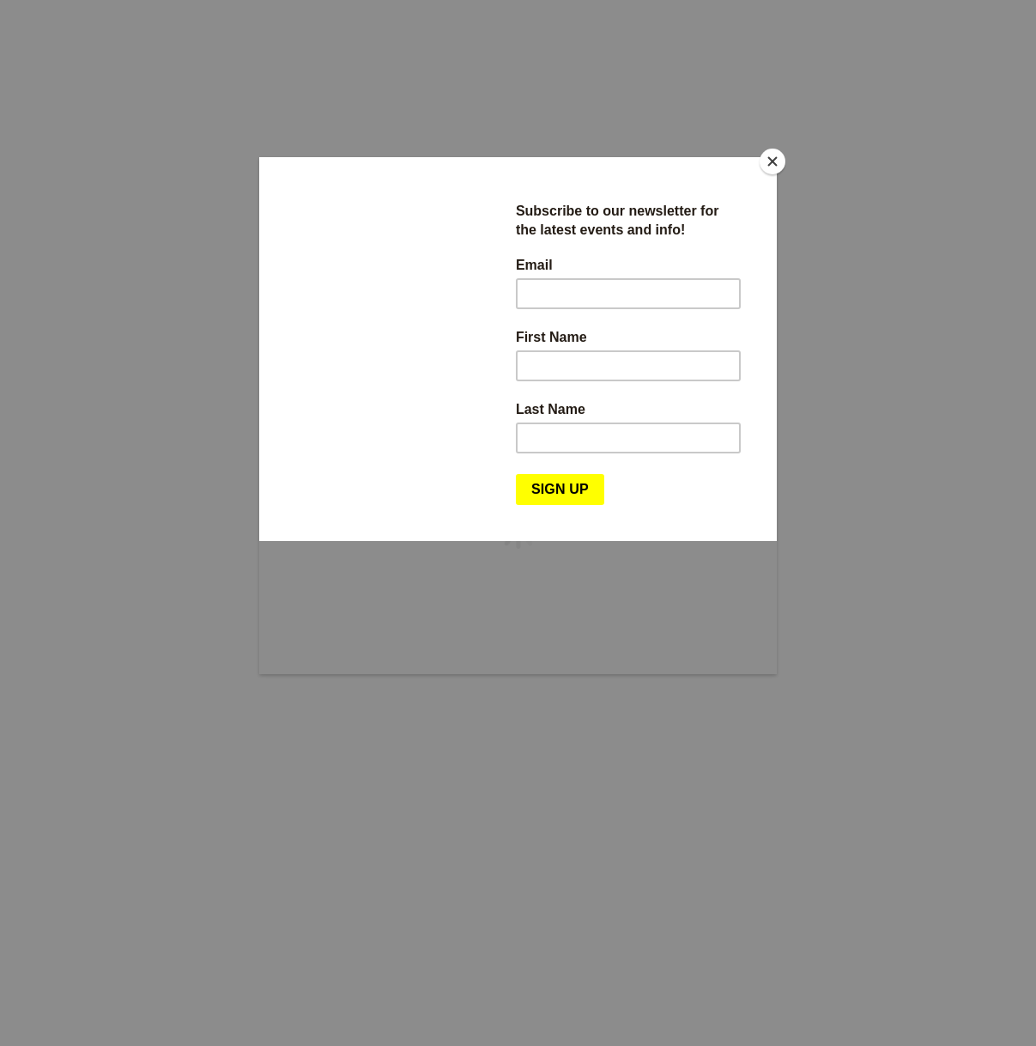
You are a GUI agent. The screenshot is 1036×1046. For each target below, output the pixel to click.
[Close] (772, 161)
